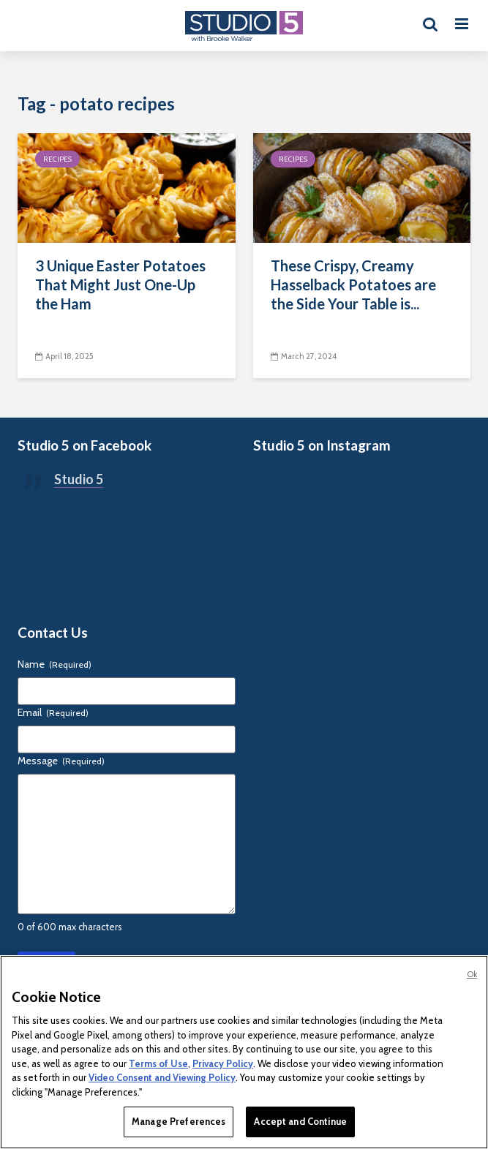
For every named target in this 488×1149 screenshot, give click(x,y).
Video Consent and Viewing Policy (162, 1077)
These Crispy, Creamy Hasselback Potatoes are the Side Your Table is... (353, 284)
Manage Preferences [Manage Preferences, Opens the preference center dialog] (178, 1121)
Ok (472, 974)
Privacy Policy (222, 1063)
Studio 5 (78, 479)
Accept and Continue (300, 1121)
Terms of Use (158, 1063)
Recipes (57, 159)
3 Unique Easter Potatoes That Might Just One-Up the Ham (120, 284)
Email (53, 712)
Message (61, 760)
